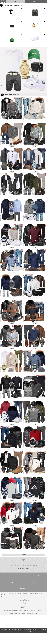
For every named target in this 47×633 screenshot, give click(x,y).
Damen (33, 1)
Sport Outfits (39, 593)
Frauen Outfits (4, 594)
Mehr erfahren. (15, 629)
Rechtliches (23, 599)
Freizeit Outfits (10, 593)
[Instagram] (22, 607)
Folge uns (23, 605)
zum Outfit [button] (12, 146)
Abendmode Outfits (26, 593)
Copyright (23, 602)
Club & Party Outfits (17, 593)
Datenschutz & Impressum (23, 600)
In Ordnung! (28, 631)
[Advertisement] (23, 624)
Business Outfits (33, 593)
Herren (15, 1)
